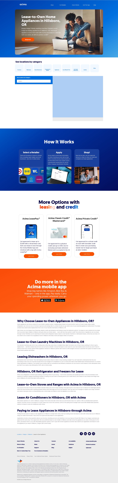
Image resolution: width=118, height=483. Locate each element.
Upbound (88, 447)
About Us (36, 441)
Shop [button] (52, 5)
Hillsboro (30, 434)
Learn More (31, 256)
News (35, 444)
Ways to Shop (21, 444)
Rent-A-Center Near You (23, 451)
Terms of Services (21, 456)
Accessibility (72, 441)
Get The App (86, 5)
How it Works (75, 5)
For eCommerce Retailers (41, 451)
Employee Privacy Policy (55, 456)
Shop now (28, 39)
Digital (70, 447)
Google (61, 301)
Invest (53, 444)
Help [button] (94, 5)
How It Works (21, 441)
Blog (53, 447)
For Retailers (20, 447)
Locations (19, 434)
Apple (46, 301)
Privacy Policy (30, 456)
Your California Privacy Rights (41, 456)
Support (36, 447)
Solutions (71, 444)
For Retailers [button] (63, 5)
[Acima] (19, 461)
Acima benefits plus (91, 441)
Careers (54, 441)
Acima (23, 4)
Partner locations (90, 444)
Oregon (25, 434)
